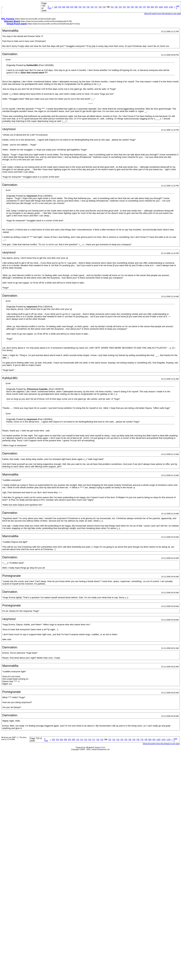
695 (75, 7)
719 (103, 7)
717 (96, 7)
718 (100, 7)
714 (83, 7)
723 (120, 7)
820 (152, 7)
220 (55, 7)
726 (132, 7)
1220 (161, 7)
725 (128, 7)
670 (71, 7)
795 (148, 7)
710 (79, 7)
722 (116, 7)
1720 (171, 7)
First (49, 7)
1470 (166, 7)
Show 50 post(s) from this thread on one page (162, 14)
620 (63, 7)
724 (124, 7)
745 (140, 7)
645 (67, 7)
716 (91, 7)
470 (59, 7)
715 (87, 7)
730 (136, 7)
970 (156, 7)
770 (144, 7)
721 (112, 7)
